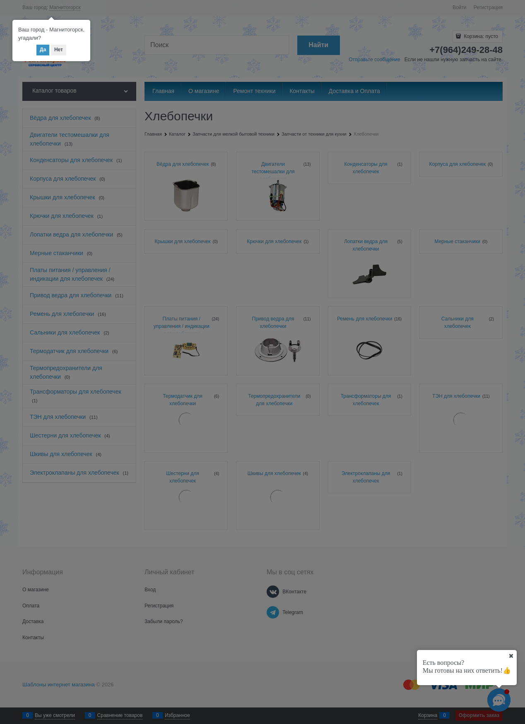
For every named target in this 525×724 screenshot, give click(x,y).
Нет (58, 50)
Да (43, 50)
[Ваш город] (511, 656)
